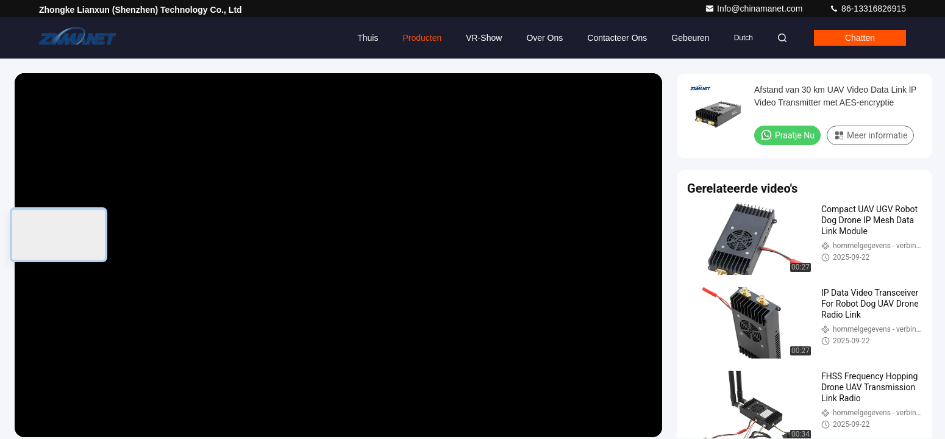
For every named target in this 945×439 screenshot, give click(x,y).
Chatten (860, 38)
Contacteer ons (617, 38)
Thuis (367, 38)
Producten (421, 38)
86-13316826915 (867, 8)
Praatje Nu (787, 135)
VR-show (484, 38)
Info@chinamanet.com (755, 8)
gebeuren (690, 38)
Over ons (544, 38)
